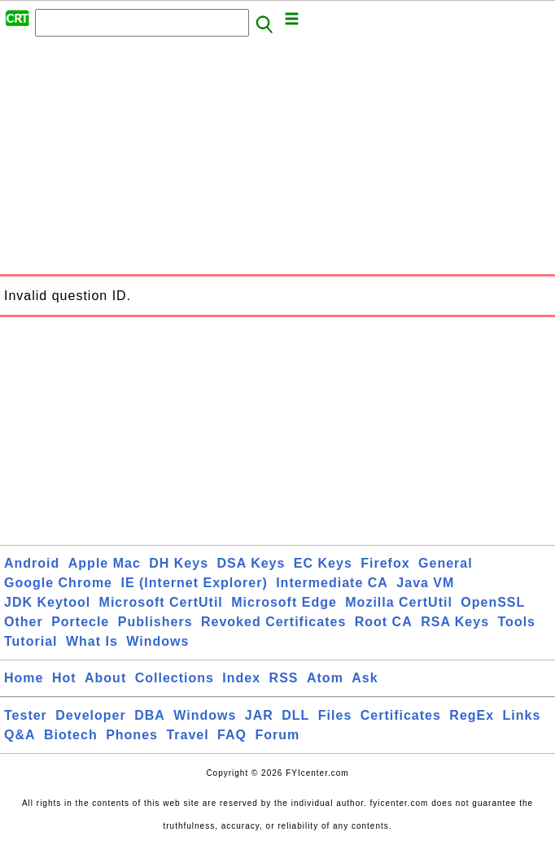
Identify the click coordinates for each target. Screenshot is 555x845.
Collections (174, 678)
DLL (295, 715)
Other (23, 622)
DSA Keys (251, 563)
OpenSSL (493, 602)
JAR (259, 715)
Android (31, 563)
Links (522, 715)
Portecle (80, 622)
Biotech (71, 735)
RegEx (471, 715)
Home (23, 678)
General (445, 563)
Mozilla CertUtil (398, 602)
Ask (365, 678)
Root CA (384, 622)
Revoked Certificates (273, 622)
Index (241, 678)
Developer (90, 715)
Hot (64, 678)
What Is (92, 641)
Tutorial (30, 641)
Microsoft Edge (284, 602)
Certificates (401, 715)
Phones (132, 735)
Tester (25, 715)
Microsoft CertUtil (161, 602)
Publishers (155, 622)
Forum (277, 735)
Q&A (20, 735)
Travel (187, 735)
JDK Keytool (47, 602)
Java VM (425, 583)
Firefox (385, 563)
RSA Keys (455, 622)
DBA (149, 715)
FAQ (232, 735)
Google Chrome (58, 583)
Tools (516, 622)
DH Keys (178, 563)
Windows (157, 641)
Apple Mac (104, 563)
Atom (325, 678)
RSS (284, 678)
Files (335, 715)
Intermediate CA (332, 583)
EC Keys (323, 563)
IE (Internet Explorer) (193, 583)
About (105, 678)
